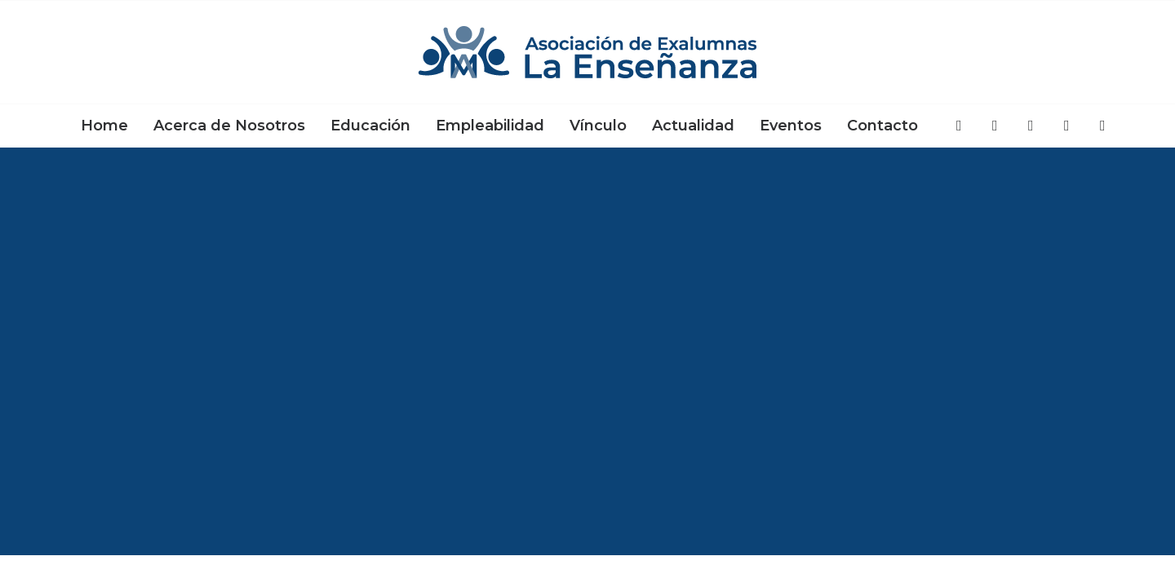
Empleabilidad (490, 126)
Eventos (791, 126)
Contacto (882, 126)
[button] (960, 126)
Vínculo (598, 126)
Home (104, 126)
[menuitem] (104, 126)
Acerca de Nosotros (229, 126)
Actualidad (693, 126)
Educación (370, 126)
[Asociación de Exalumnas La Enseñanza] (587, 52)
